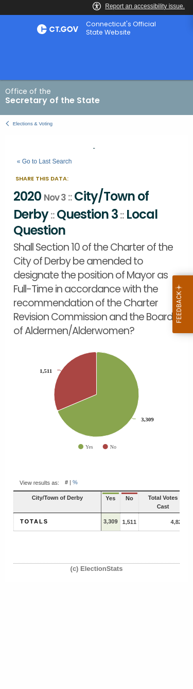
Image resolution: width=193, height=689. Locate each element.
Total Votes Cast (163, 502)
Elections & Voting (32, 123)
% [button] (75, 483)
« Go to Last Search (44, 161)
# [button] (66, 483)
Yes (110, 498)
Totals (34, 521)
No (129, 498)
